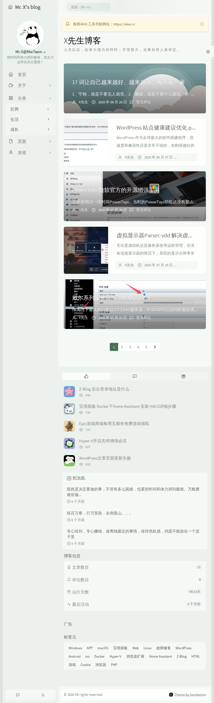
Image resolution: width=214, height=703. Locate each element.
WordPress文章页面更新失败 (105, 458)
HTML (195, 656)
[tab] (86, 376)
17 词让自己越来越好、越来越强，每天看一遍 (128, 82)
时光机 (79, 477)
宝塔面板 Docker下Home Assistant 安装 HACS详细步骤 (127, 406)
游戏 (72, 664)
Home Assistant (160, 656)
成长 (30, 129)
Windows (75, 648)
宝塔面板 (120, 648)
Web (135, 648)
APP (90, 648)
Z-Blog (182, 656)
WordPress (183, 648)
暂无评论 (143, 102)
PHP (114, 664)
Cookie (86, 664)
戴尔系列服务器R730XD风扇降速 (111, 297)
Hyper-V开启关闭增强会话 (103, 440)
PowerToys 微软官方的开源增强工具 (116, 189)
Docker (99, 656)
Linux (148, 648)
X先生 (83, 102)
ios (87, 656)
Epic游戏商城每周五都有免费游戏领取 (114, 423)
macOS (102, 648)
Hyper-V (115, 656)
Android (75, 656)
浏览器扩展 (135, 656)
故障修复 (163, 648)
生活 (30, 119)
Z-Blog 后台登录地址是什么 (104, 389)
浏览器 (100, 664)
